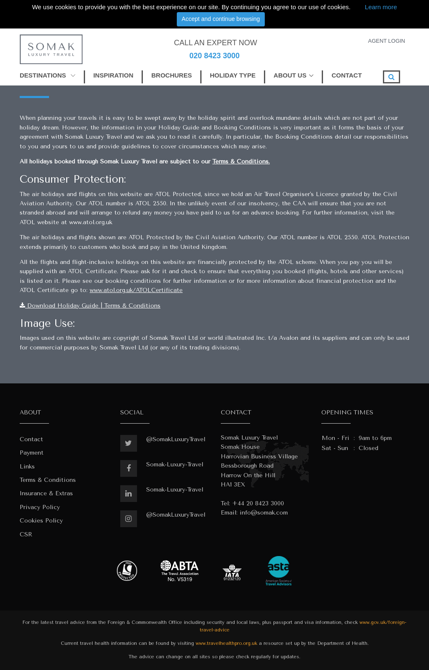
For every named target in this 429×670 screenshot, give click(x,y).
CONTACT (346, 75)
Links (27, 466)
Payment (32, 452)
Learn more (381, 6)
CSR (26, 534)
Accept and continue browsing (221, 19)
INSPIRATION (113, 75)
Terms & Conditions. (241, 161)
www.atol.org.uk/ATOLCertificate (136, 290)
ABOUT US (290, 75)
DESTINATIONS (47, 75)
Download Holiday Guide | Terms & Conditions (90, 305)
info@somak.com (264, 512)
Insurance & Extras (46, 493)
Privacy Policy (40, 507)
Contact (31, 439)
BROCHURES (171, 75)
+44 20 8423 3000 (258, 503)
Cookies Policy (41, 520)
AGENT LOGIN (386, 41)
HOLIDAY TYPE (233, 75)
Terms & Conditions (48, 480)
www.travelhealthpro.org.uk (226, 643)
